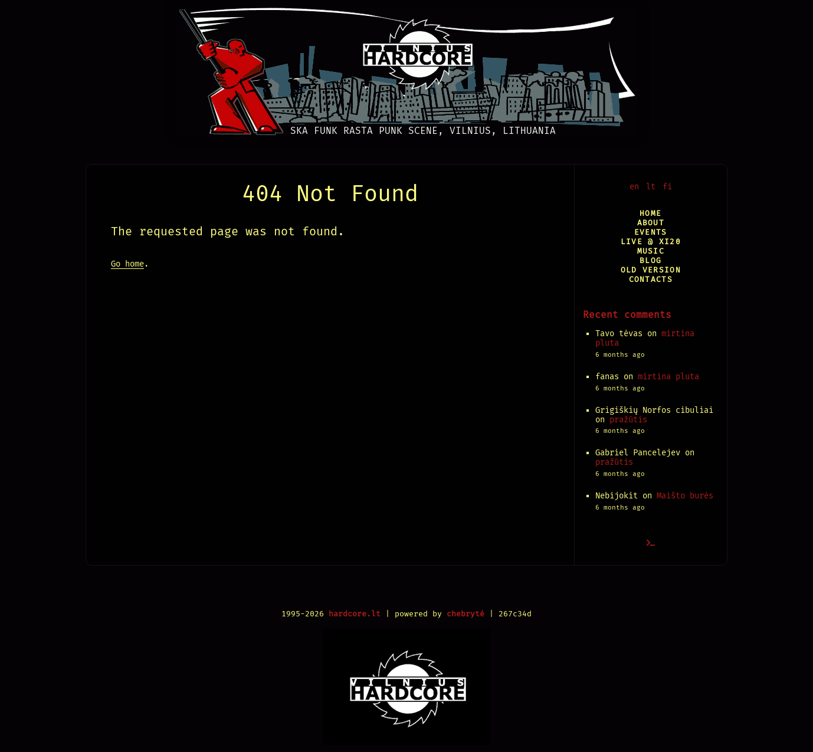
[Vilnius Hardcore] (406, 68)
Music (650, 251)
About (650, 222)
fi (667, 187)
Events (650, 232)
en (634, 187)
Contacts (651, 279)
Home (650, 213)
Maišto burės (685, 496)
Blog (650, 260)
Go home (127, 264)
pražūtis (628, 420)
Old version (651, 269)
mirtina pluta (668, 377)
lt (650, 187)
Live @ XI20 (651, 241)
